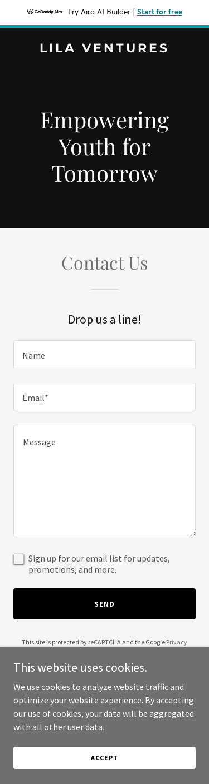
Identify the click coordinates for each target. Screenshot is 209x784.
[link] (104, 48)
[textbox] (104, 354)
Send (104, 604)
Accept (104, 757)
